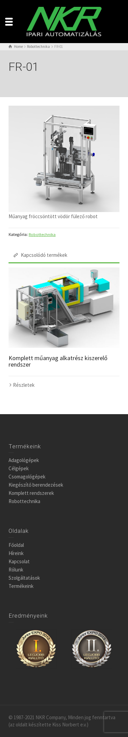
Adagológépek (24, 460)
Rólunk (16, 569)
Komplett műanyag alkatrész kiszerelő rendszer (58, 361)
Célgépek (19, 468)
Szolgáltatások (24, 578)
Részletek (23, 385)
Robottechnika (42, 234)
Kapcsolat (19, 561)
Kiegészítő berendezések (36, 485)
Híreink (16, 553)
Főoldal (16, 545)
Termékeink (21, 586)
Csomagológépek (27, 476)
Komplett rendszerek (31, 493)
